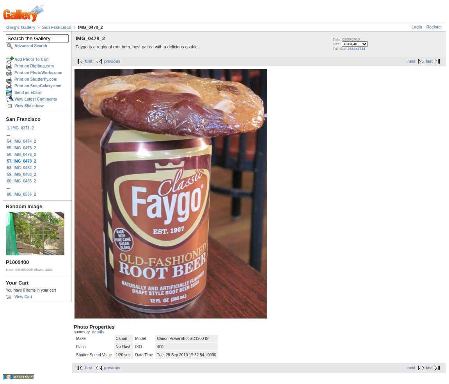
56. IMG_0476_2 (21, 154)
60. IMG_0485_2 (21, 181)
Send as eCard (27, 92)
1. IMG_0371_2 (20, 128)
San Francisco (56, 27)
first (88, 61)
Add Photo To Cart (31, 59)
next (411, 61)
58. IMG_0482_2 (21, 168)
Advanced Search (30, 46)
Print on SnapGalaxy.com (37, 86)
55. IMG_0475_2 (21, 148)
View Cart (23, 297)
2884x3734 (356, 49)
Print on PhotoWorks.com (38, 73)
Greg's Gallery (20, 27)
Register (434, 27)
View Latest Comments (35, 99)
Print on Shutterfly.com (35, 79)
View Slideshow (29, 106)
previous (112, 61)
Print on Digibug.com (34, 66)
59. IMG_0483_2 (21, 174)
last (429, 61)
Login (417, 27)
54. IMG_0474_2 (21, 141)
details (98, 332)
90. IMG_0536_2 (21, 194)
